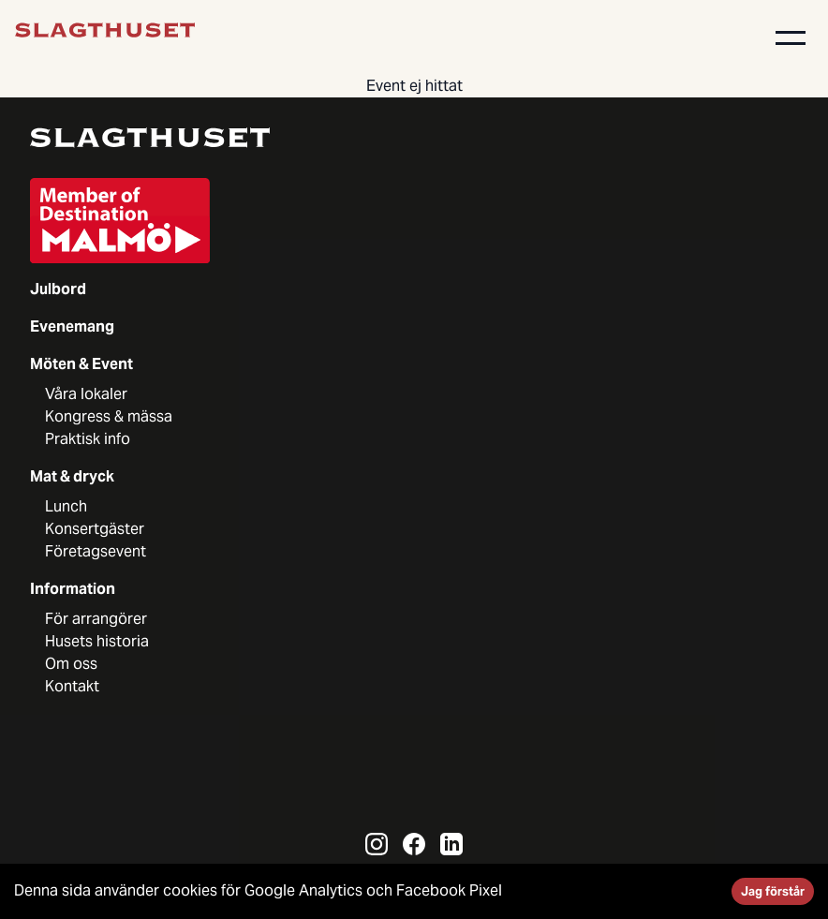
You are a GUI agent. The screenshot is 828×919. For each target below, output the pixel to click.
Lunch (66, 506)
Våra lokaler (86, 394)
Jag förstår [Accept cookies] (773, 891)
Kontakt (72, 686)
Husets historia (97, 641)
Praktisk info (87, 439)
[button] (790, 37)
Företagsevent (95, 551)
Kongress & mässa (108, 416)
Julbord (58, 289)
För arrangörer (96, 619)
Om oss (71, 664)
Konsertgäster (94, 529)
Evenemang (72, 326)
